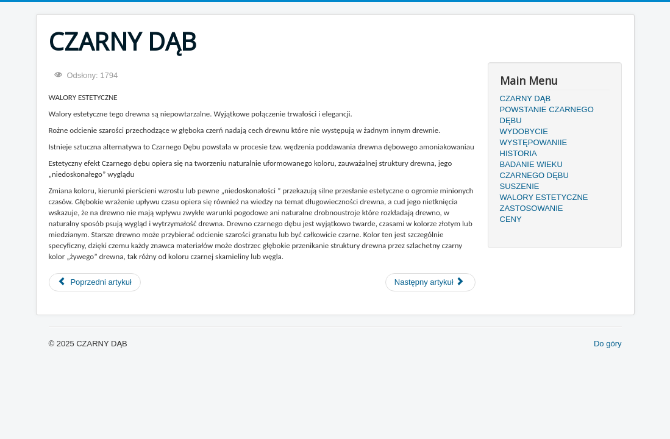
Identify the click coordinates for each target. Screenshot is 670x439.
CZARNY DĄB (525, 98)
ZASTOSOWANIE (531, 208)
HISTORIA (518, 153)
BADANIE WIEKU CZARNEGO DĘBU (534, 170)
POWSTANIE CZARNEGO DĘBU (547, 115)
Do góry (608, 343)
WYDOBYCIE (524, 131)
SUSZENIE (520, 186)
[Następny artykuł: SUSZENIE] (430, 282)
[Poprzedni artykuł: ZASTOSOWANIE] (95, 282)
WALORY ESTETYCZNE (544, 197)
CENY (511, 219)
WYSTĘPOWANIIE (534, 142)
